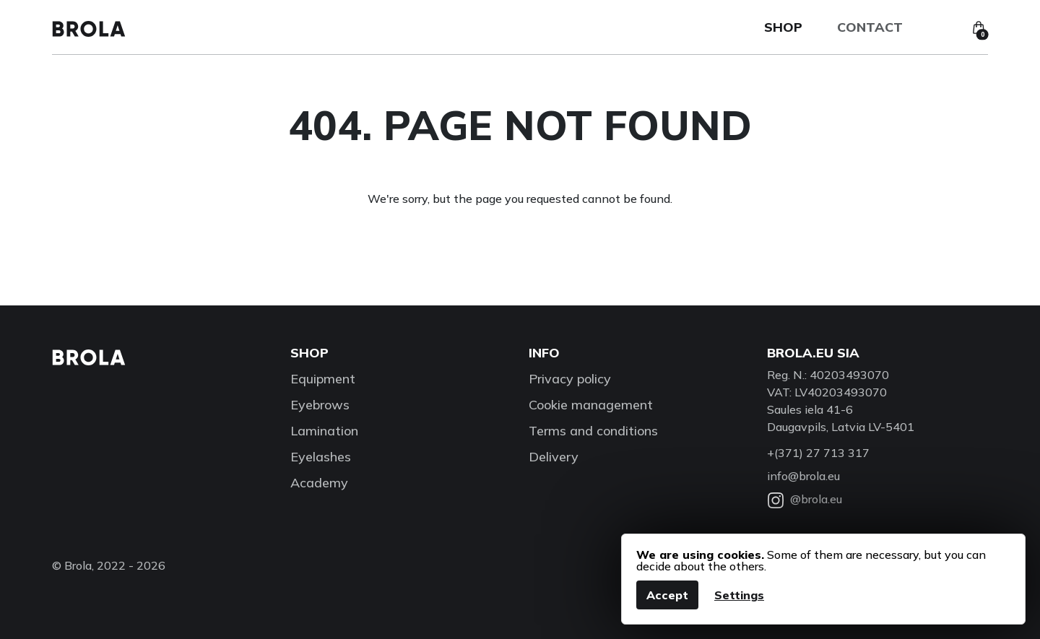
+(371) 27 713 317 (818, 452)
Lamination (324, 430)
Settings (739, 595)
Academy (319, 482)
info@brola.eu (803, 476)
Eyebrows (320, 404)
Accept (667, 595)
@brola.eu (804, 499)
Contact (870, 27)
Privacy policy (570, 378)
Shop (783, 27)
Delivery (553, 456)
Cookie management (591, 404)
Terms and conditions (593, 430)
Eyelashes (320, 456)
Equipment (322, 378)
